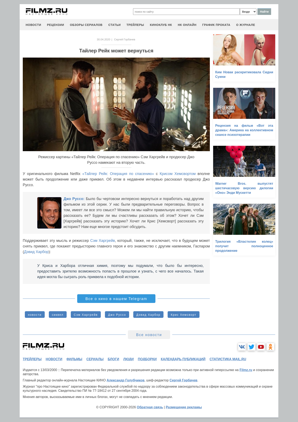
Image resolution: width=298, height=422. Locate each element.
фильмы (74, 359)
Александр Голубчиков (125, 380)
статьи (114, 25)
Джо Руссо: (74, 199)
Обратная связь (150, 407)
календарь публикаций (183, 359)
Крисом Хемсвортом (178, 174)
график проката (216, 25)
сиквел (58, 314)
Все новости (149, 335)
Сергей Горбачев (183, 380)
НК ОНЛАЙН (187, 25)
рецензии (55, 25)
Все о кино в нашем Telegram (116, 299)
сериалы (94, 359)
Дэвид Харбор (36, 252)
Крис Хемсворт (183, 314)
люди (128, 359)
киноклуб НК (161, 25)
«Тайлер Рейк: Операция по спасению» (118, 174)
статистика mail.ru (228, 359)
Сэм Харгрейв (102, 241)
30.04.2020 (103, 39)
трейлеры (135, 25)
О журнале (245, 25)
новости (33, 25)
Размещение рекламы (184, 407)
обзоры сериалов (86, 25)
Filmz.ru (245, 370)
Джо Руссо (117, 314)
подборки (147, 359)
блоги (113, 359)
